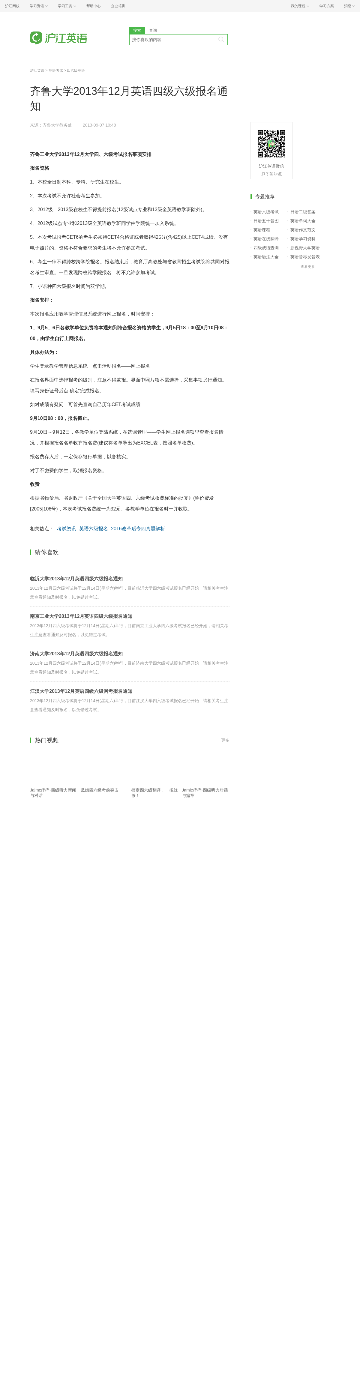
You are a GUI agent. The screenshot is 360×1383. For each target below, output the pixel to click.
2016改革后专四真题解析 (138, 528)
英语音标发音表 (305, 256)
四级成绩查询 (266, 247)
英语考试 (56, 70)
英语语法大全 (266, 256)
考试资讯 (66, 528)
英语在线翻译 (266, 238)
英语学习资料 (303, 238)
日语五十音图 (266, 220)
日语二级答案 (303, 211)
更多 (225, 740)
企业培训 (118, 6)
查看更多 (308, 267)
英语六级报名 (93, 528)
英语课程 (262, 229)
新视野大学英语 (305, 247)
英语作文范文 (303, 229)
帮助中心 (93, 6)
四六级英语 (76, 70)
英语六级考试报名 (269, 211)
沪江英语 (37, 70)
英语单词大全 (303, 220)
